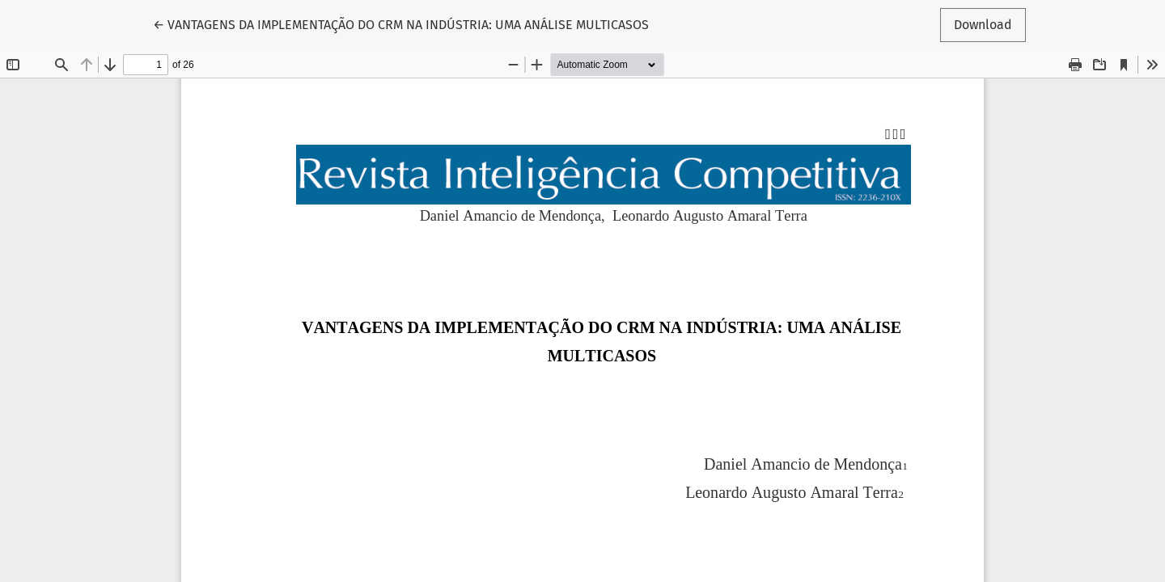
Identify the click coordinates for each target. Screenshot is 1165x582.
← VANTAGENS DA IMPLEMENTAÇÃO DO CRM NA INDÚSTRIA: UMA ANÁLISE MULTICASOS (401, 23)
